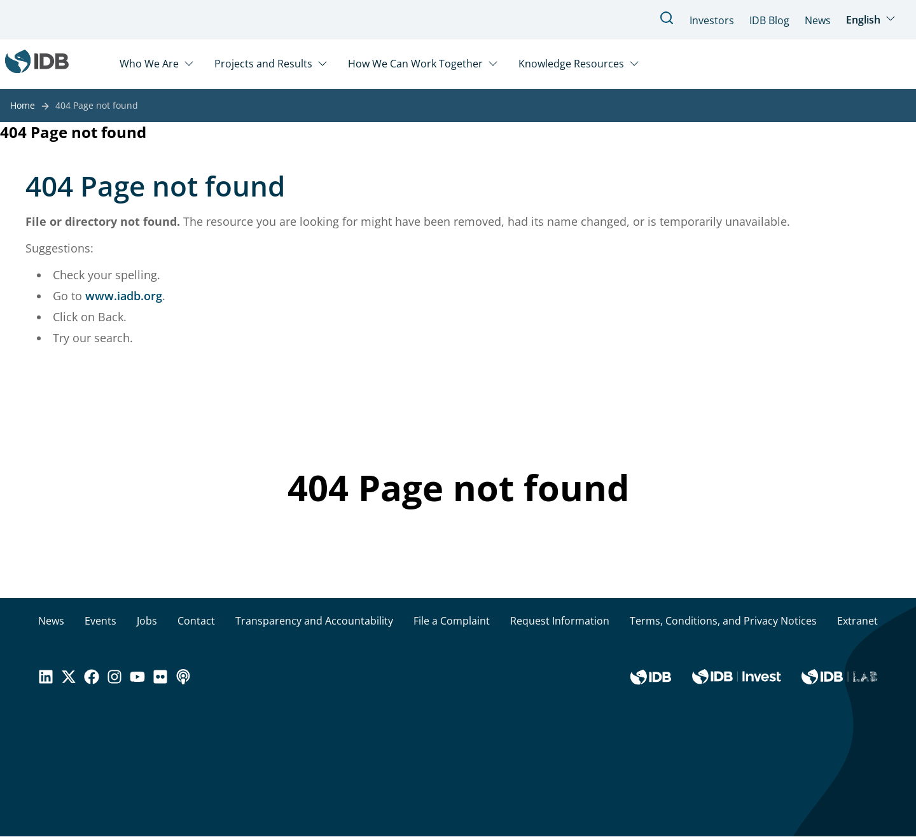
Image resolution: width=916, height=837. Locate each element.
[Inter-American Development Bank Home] (37, 64)
